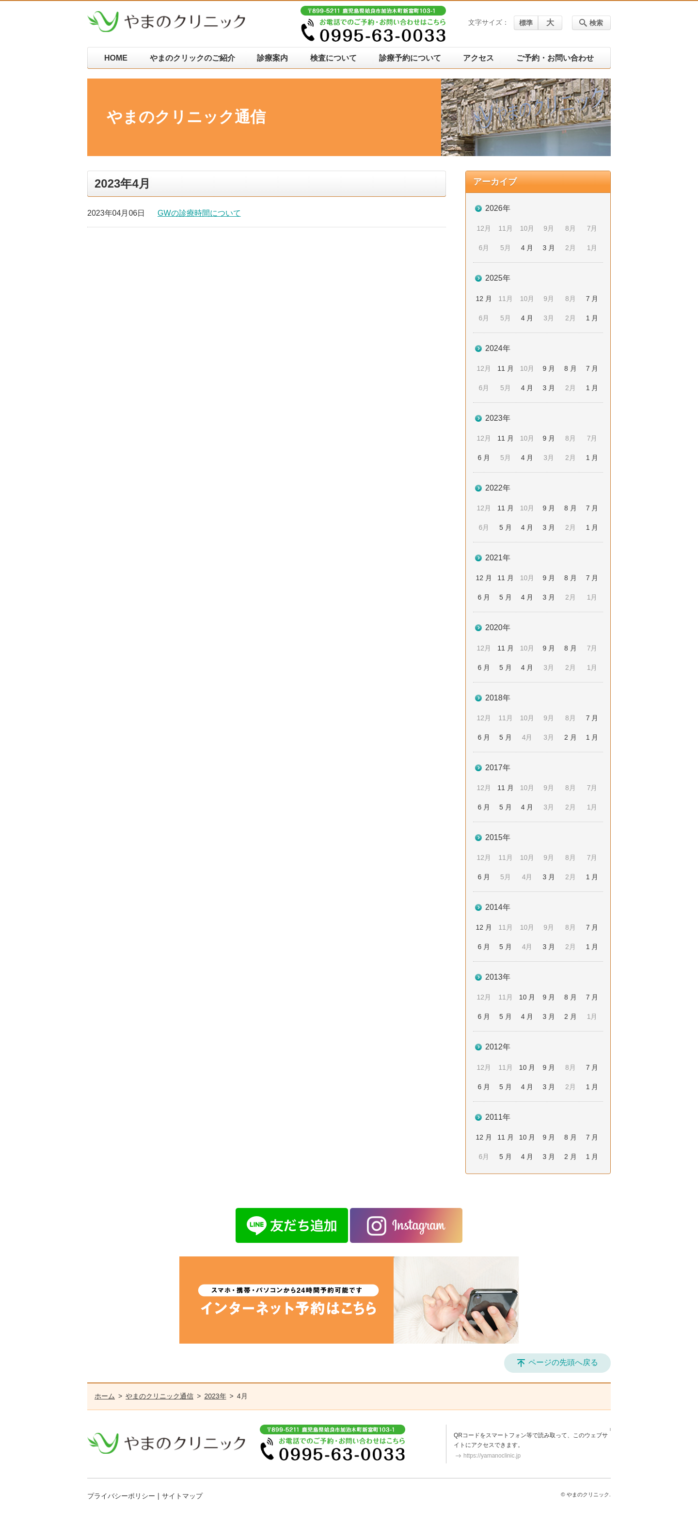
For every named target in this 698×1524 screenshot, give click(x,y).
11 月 (505, 368)
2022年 (497, 488)
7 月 (592, 298)
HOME (115, 58)
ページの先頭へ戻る (563, 1362)
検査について (333, 58)
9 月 (548, 368)
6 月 (483, 457)
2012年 (497, 1047)
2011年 (497, 1117)
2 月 (570, 737)
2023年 (497, 418)
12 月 (484, 298)
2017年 (497, 767)
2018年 (497, 698)
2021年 (497, 558)
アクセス (478, 58)
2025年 (497, 278)
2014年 (497, 907)
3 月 (548, 248)
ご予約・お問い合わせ (555, 58)
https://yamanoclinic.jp (492, 1455)
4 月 (527, 248)
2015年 (497, 837)
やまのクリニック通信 (159, 1396)
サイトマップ (182, 1496)
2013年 (497, 977)
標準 (526, 23)
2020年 (497, 627)
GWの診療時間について (199, 213)
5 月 (505, 527)
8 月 (570, 368)
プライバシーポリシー (121, 1496)
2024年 (497, 348)
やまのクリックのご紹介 (192, 58)
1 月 (592, 318)
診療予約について (410, 58)
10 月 (527, 997)
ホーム (105, 1396)
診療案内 (272, 58)
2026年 (497, 208)
